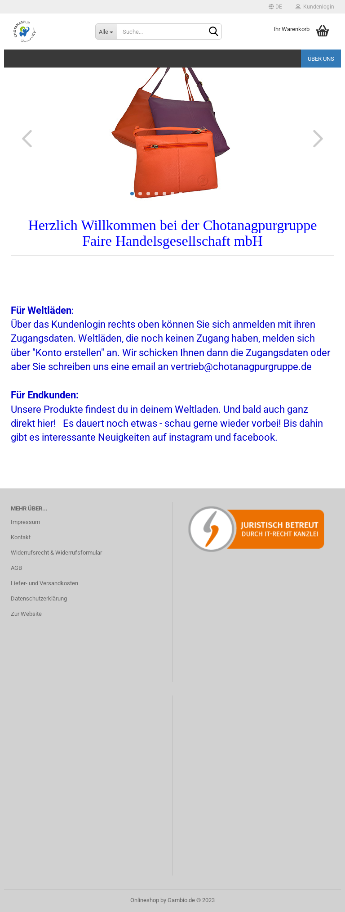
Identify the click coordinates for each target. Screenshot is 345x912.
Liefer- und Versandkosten (44, 583)
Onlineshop (144, 900)
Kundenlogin (315, 7)
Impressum (25, 522)
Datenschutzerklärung (39, 598)
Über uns (321, 58)
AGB (16, 567)
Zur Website (26, 613)
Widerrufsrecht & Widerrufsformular (56, 552)
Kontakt (21, 537)
